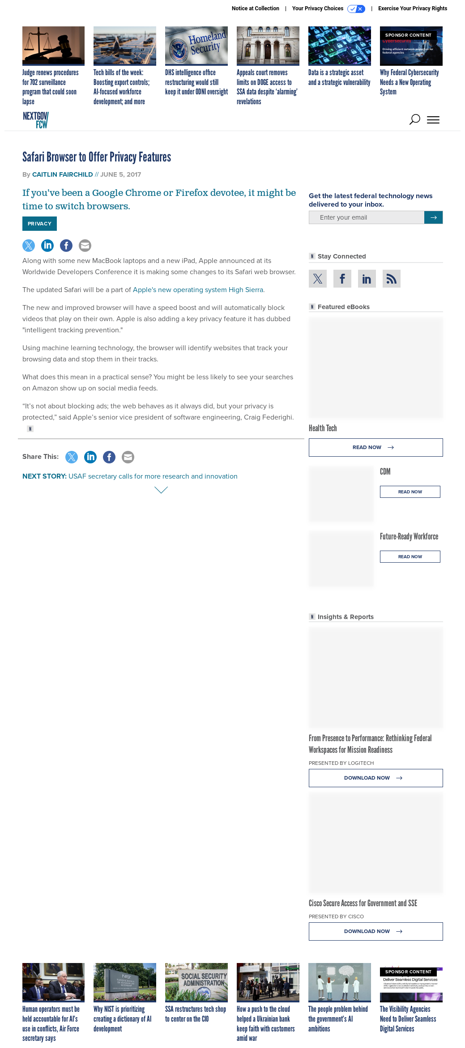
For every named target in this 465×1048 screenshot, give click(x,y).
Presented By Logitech (341, 763)
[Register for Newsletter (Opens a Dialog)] (433, 217)
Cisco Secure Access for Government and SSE (363, 903)
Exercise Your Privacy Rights (412, 8)
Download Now (375, 778)
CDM (385, 471)
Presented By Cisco (336, 916)
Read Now (376, 447)
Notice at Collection (255, 8)
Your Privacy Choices (328, 9)
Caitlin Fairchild (62, 174)
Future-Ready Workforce (409, 536)
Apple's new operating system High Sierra (198, 289)
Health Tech (323, 428)
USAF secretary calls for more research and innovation (153, 476)
